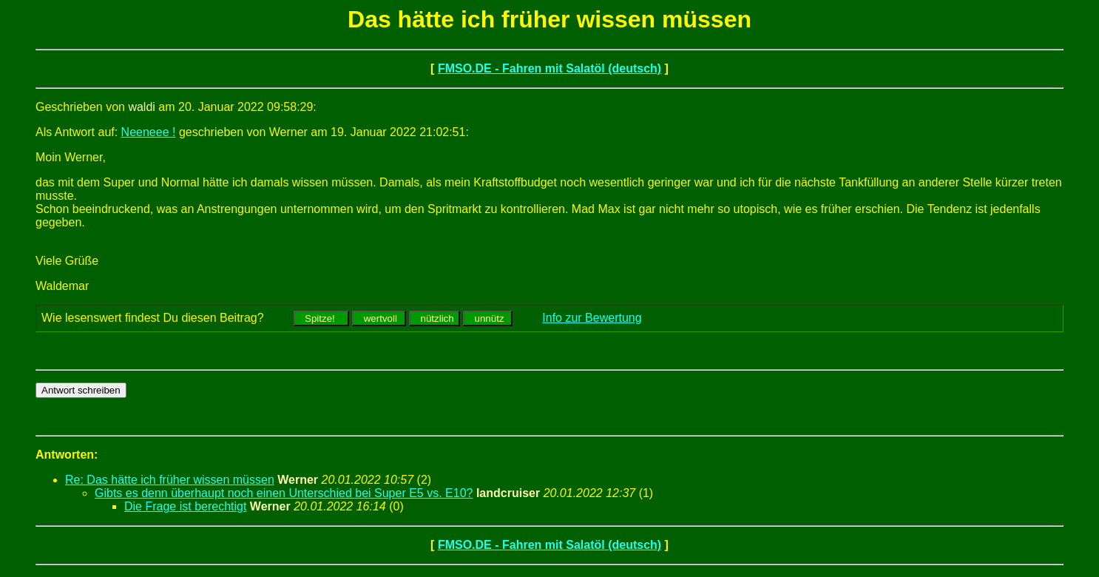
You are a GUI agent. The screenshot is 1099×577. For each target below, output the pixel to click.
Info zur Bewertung (591, 317)
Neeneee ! (148, 132)
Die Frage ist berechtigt (185, 506)
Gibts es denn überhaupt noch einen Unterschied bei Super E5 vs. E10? (284, 493)
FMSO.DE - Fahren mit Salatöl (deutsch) (549, 68)
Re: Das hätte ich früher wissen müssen (169, 479)
